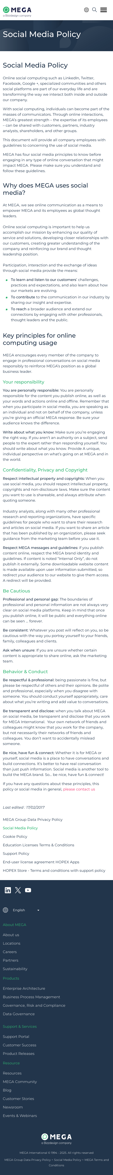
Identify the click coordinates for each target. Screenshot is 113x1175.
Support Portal (16, 1036)
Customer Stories (18, 1099)
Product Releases (19, 1053)
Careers (10, 952)
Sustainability (15, 969)
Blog (7, 1090)
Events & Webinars (20, 1116)
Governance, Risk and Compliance (34, 1005)
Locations (11, 943)
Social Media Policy (20, 828)
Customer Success (19, 1045)
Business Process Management (31, 997)
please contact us (79, 789)
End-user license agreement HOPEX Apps (41, 862)
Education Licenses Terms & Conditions (38, 845)
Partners (10, 960)
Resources (12, 1073)
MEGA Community (20, 1082)
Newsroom (13, 1107)
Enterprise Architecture (24, 988)
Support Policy (16, 853)
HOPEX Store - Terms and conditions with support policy (54, 870)
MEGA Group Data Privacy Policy (33, 819)
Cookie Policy (15, 836)
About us (11, 935)
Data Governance (19, 1014)
